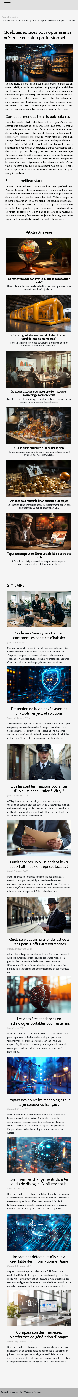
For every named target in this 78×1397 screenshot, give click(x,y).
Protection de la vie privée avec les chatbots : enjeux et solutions (39, 711)
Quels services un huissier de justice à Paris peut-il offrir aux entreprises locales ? (39, 944)
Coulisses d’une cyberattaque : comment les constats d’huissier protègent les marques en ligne (39, 637)
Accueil (5, 17)
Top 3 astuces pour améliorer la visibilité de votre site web (39, 555)
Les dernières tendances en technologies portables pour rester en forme (39, 1023)
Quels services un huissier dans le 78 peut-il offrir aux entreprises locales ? (39, 864)
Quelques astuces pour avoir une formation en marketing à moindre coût (39, 393)
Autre (15, 17)
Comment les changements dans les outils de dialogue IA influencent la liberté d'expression (39, 1184)
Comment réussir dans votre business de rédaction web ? (39, 280)
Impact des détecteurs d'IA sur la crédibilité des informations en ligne (39, 1258)
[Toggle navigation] (7, 4)
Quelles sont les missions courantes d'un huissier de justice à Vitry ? (39, 788)
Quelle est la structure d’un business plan (39, 448)
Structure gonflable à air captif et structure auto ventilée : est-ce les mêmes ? (39, 336)
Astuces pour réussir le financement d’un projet (39, 501)
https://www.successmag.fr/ (19, 137)
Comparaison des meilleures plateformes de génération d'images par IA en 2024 (39, 1337)
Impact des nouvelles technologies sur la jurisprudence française (39, 1102)
